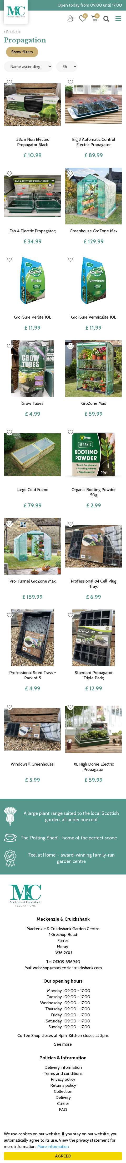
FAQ (63, 1109)
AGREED (63, 1156)
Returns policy (63, 1085)
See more (63, 1044)
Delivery (63, 1097)
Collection (63, 1091)
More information (53, 1146)
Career (63, 1103)
